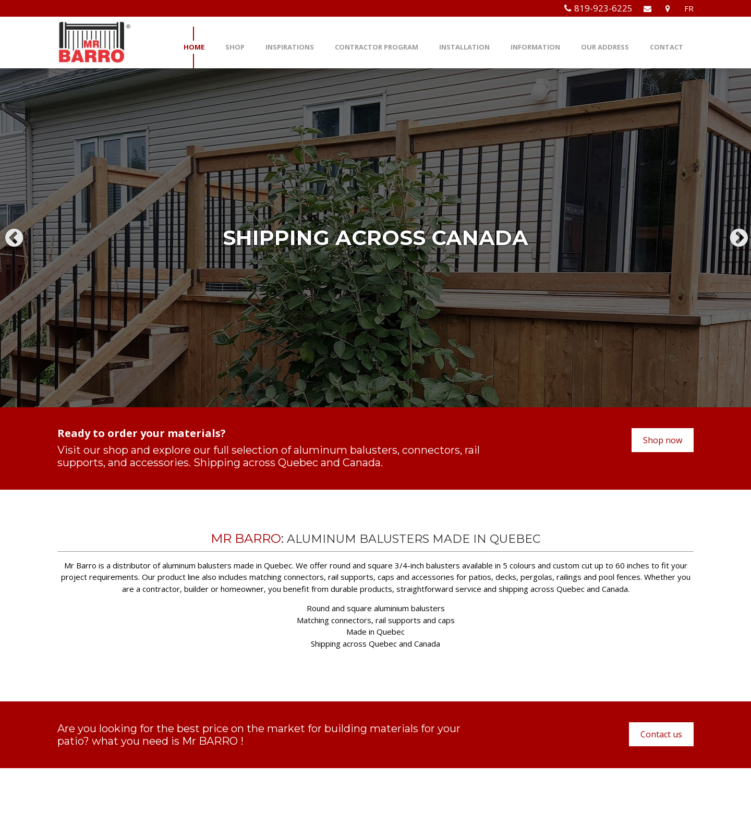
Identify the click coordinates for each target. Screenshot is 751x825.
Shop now (662, 440)
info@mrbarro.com (296, 777)
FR (689, 8)
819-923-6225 (603, 8)
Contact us (661, 734)
